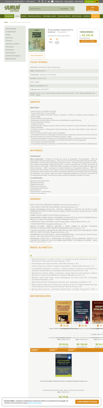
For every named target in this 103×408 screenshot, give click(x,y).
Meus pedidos (69, 1)
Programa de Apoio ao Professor (61, 381)
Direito (8, 35)
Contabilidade (11, 32)
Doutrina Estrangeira (13, 56)
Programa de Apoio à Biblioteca (61, 383)
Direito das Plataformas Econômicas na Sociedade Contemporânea (55, 330)
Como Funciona (32, 389)
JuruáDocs (56, 387)
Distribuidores (79, 381)
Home (6, 22)
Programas (56, 375)
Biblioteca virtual (34, 16)
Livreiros (86, 16)
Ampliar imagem (37, 55)
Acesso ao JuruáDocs (58, 389)
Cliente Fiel (55, 377)
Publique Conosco (64, 16)
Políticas (31, 375)
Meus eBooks (79, 1)
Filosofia (9, 41)
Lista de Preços (79, 379)
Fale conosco (31, 1)
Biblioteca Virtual (35, 385)
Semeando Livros (57, 379)
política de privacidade (34, 403)
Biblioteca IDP (11, 59)
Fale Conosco (8, 387)
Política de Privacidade (35, 377)
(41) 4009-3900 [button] (15, 1)
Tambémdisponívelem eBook (35, 323)
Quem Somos (8, 377)
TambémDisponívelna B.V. (38, 323)
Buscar (72, 9)
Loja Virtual (64, 9)
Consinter (95, 16)
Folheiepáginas (41, 323)
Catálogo (78, 377)
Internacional (10, 53)
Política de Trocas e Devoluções (37, 379)
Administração (11, 29)
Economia (9, 38)
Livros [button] (17, 16)
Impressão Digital (9, 379)
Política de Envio (33, 381)
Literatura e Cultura (12, 44)
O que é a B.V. (32, 387)
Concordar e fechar (87, 402)
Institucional (77, 16)
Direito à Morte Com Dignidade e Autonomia (37, 328)
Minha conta (59, 1)
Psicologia (9, 47)
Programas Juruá (49, 16)
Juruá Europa (91, 1)
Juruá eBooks (8, 383)
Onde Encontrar (9, 385)
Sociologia (10, 50)
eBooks (23, 16)
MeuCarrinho (90, 9)
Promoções (9, 16)
